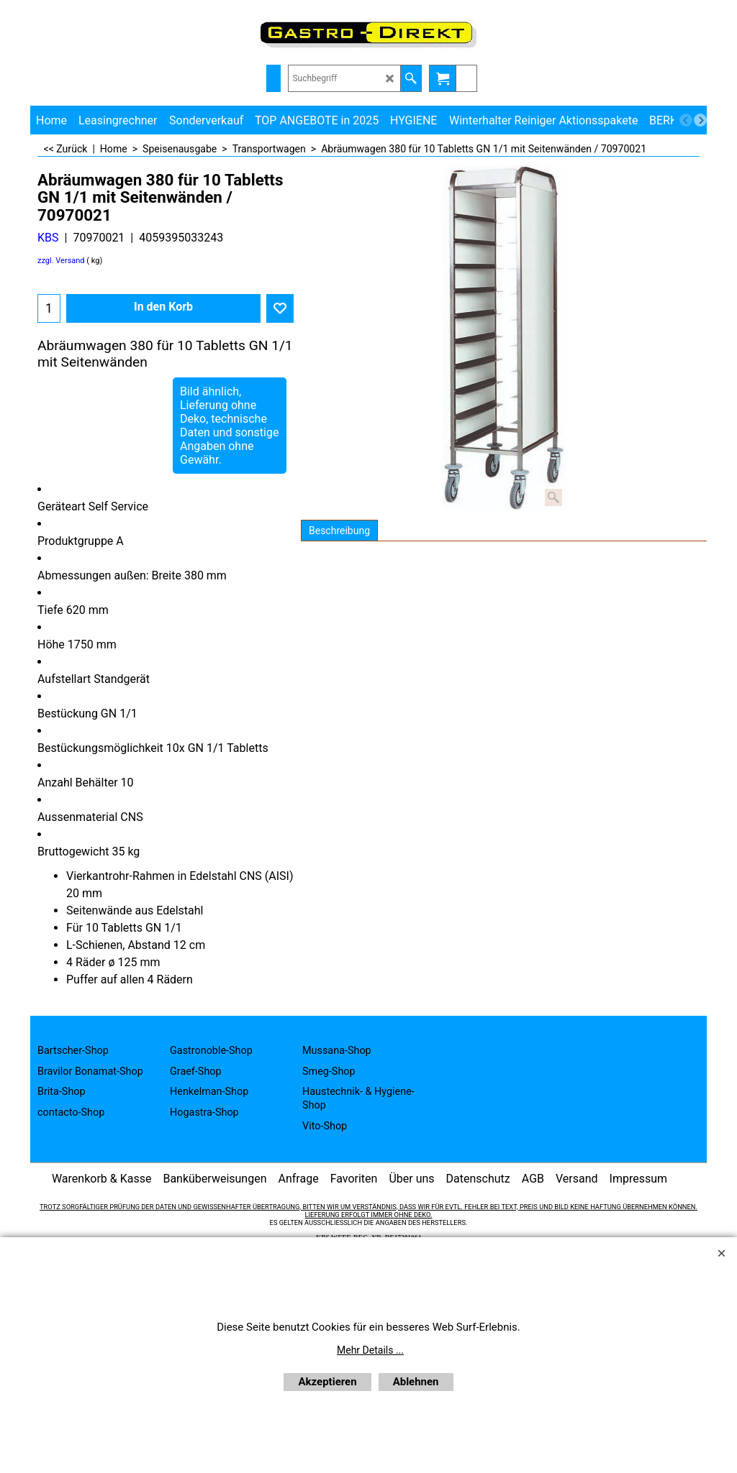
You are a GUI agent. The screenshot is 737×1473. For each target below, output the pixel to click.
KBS (48, 237)
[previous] (685, 120)
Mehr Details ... (370, 1350)
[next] (700, 120)
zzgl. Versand (61, 260)
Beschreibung (339, 530)
